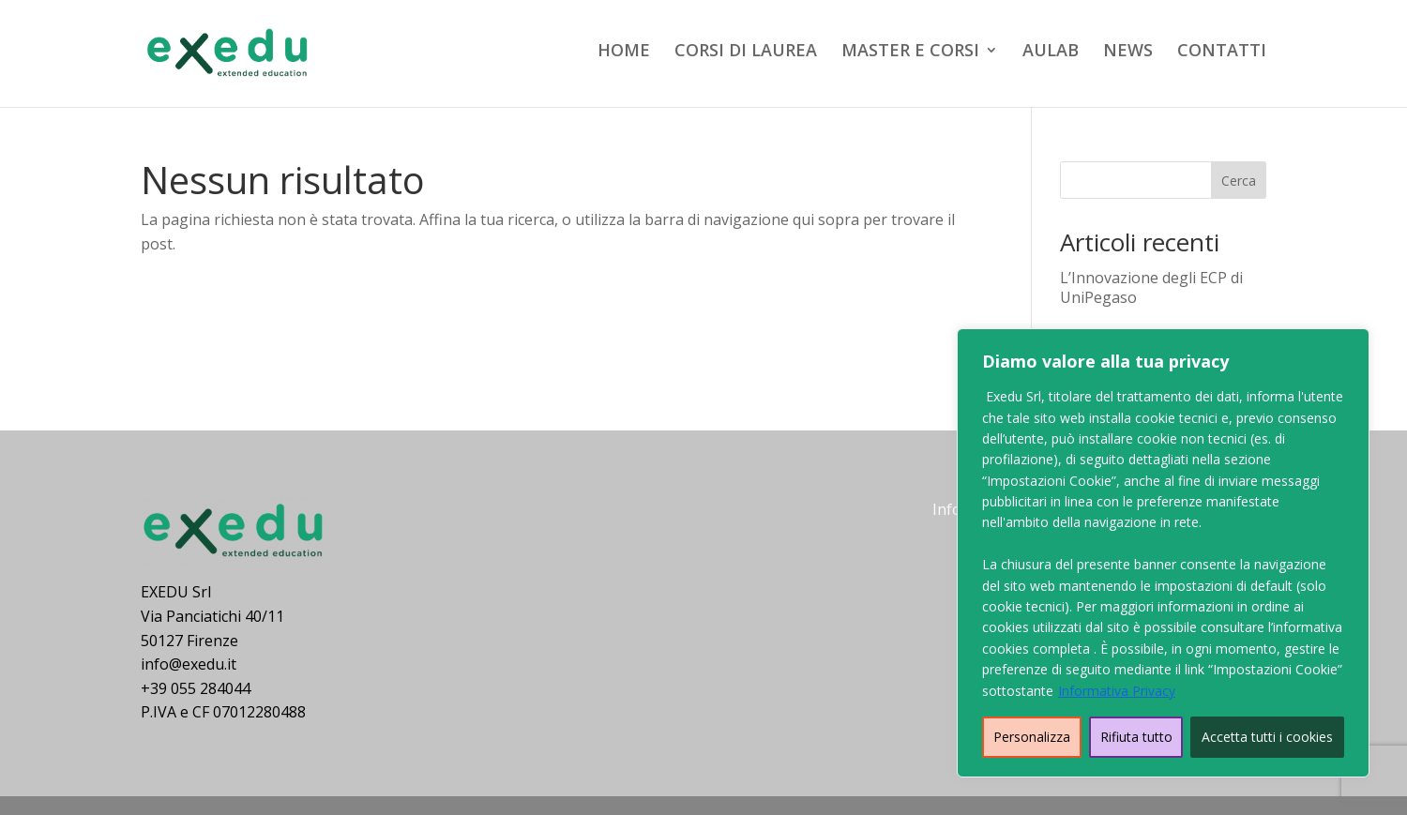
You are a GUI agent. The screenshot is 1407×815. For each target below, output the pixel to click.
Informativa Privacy (1116, 691)
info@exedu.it (188, 664)
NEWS (1128, 52)
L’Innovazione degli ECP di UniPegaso (1151, 287)
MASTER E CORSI (910, 52)
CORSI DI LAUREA (745, 52)
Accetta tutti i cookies (1267, 737)
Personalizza (1031, 737)
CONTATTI (1221, 52)
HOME (624, 52)
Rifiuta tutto (1136, 737)
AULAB (1050, 52)
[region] (1163, 552)
